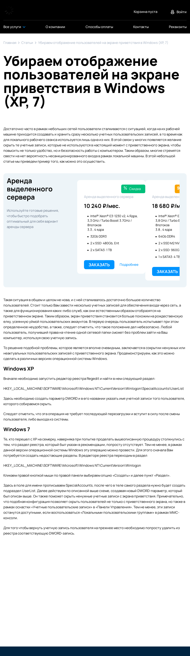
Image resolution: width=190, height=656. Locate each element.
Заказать (99, 264)
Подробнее (129, 264)
